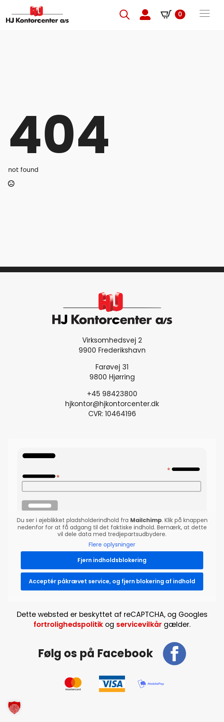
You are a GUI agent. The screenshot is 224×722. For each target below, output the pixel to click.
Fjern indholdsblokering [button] (112, 560)
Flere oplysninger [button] (112, 544)
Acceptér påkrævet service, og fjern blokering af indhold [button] (112, 581)
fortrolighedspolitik (68, 624)
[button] (14, 707)
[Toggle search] (124, 14)
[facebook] (174, 653)
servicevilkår (139, 624)
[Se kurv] (173, 14)
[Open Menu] (204, 14)
